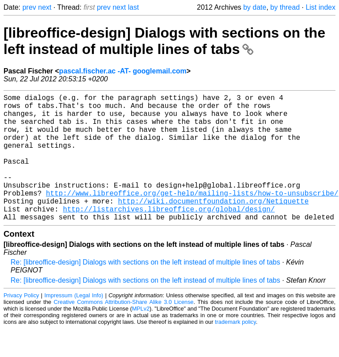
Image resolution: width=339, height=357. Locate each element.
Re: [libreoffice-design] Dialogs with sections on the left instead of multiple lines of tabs (145, 290)
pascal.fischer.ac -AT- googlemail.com (123, 71)
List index (320, 7)
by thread (285, 7)
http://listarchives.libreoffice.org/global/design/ (169, 235)
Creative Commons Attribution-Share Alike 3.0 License (124, 330)
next (44, 7)
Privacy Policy (21, 323)
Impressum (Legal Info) (74, 323)
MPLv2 (141, 337)
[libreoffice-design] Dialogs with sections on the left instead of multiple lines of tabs (164, 41)
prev (29, 7)
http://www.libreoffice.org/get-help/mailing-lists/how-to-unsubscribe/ (192, 216)
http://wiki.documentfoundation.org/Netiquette (213, 225)
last (133, 7)
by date (254, 7)
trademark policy (235, 350)
